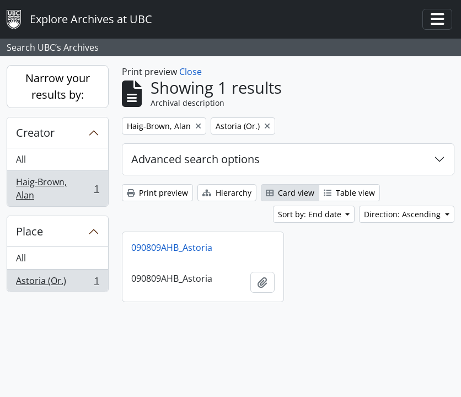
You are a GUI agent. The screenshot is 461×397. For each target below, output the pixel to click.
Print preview (157, 192)
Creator (35, 132)
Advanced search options (195, 159)
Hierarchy (226, 192)
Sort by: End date (311, 214)
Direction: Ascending (403, 214)
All (21, 159)
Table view (349, 192)
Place (29, 231)
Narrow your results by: (57, 86)
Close (190, 72)
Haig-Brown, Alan (57, 188)
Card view (290, 192)
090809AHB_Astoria (171, 248)
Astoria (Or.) (57, 283)
